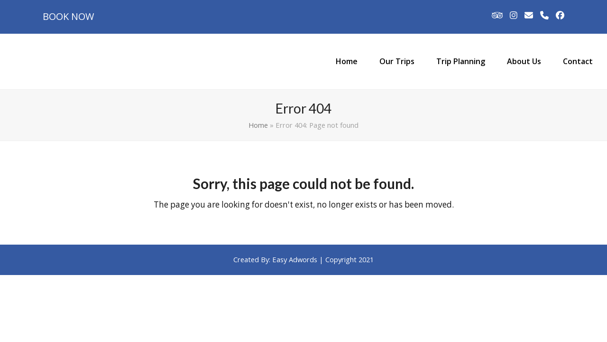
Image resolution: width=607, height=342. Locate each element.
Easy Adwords (294, 259)
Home (258, 125)
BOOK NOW (68, 16)
